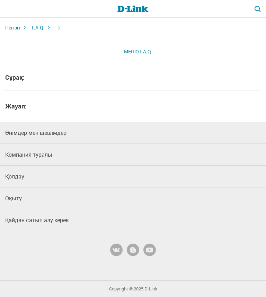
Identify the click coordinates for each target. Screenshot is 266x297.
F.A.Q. (38, 27)
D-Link (150, 289)
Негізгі (12, 27)
